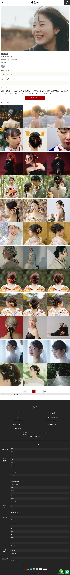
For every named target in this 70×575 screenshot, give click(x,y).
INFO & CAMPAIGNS (52, 417)
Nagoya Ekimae (14, 512)
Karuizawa (13, 501)
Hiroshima (13, 545)
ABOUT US (18, 412)
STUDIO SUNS (14, 560)
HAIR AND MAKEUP (8, 394)
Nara (12, 534)
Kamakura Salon (14, 484)
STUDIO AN (13, 553)
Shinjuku (13, 465)
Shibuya (13, 462)
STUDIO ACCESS (52, 424)
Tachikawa (13, 472)
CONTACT (35, 98)
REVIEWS (18, 428)
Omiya (12, 490)
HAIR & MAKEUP (18, 424)
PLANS (18, 417)
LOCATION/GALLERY (51, 413)
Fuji (12, 495)
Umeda (12, 519)
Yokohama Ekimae (15, 481)
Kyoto (12, 528)
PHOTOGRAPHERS (51, 421)
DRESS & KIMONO (18, 421)
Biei (12, 451)
